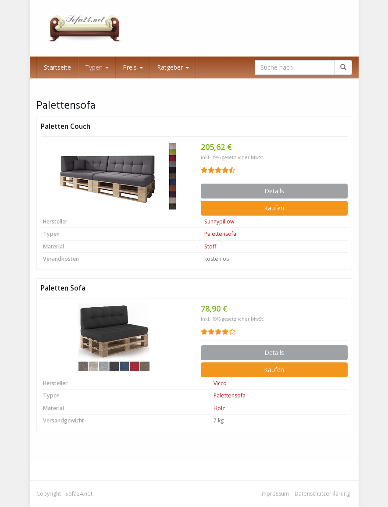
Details (274, 191)
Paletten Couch (65, 126)
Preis (133, 67)
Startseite (57, 67)
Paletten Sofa (63, 288)
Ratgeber (173, 67)
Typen (97, 67)
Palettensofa (220, 234)
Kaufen (274, 208)
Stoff (210, 246)
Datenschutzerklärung (322, 493)
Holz (219, 408)
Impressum (274, 493)
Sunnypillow (219, 221)
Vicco (220, 383)
